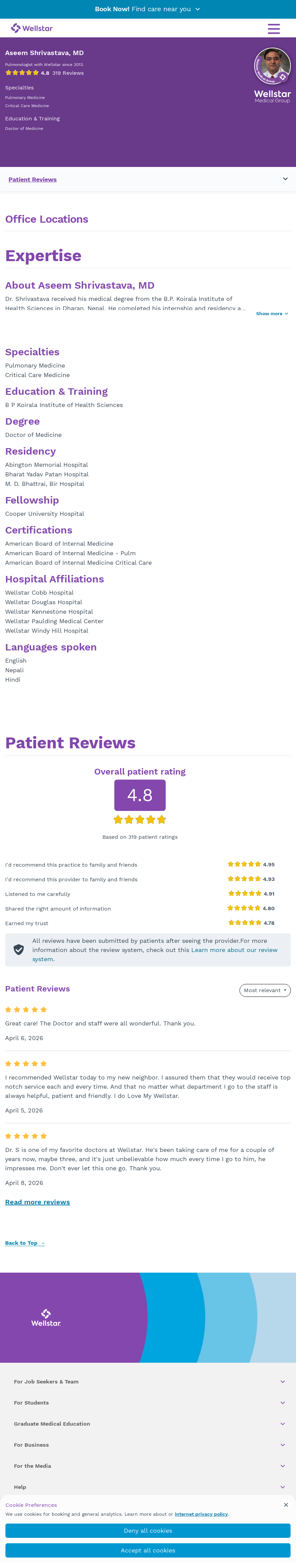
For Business (150, 1445)
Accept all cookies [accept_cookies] (148, 1550)
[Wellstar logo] (32, 28)
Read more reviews (37, 1202)
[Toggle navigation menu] (281, 179)
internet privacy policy (201, 1514)
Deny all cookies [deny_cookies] (148, 1530)
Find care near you (148, 9)
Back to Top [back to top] (25, 1243)
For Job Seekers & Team (150, 1381)
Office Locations (46, 219)
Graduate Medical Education (150, 1424)
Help (150, 1487)
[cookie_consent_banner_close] (286, 1504)
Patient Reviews (33, 179)
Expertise (43, 256)
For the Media (150, 1466)
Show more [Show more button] (272, 313)
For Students (150, 1402)
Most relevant (263, 990)
